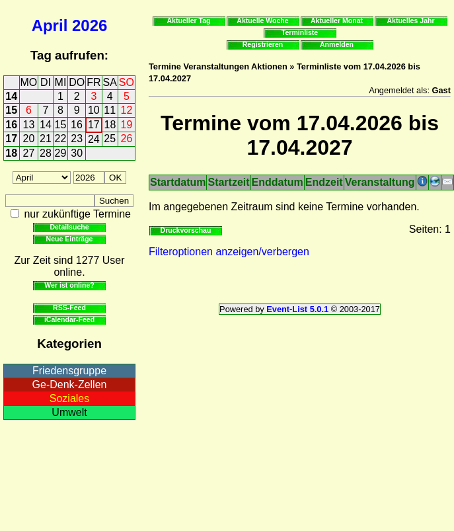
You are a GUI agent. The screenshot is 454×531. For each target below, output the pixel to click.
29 (61, 153)
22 (61, 138)
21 (46, 138)
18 (110, 124)
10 (94, 110)
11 (110, 110)
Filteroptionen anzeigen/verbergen (229, 251)
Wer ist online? (69, 285)
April (50, 25)
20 (29, 138)
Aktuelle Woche (262, 20)
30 (77, 153)
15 (11, 110)
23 (77, 138)
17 (94, 124)
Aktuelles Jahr (410, 20)
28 (46, 153)
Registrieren (263, 44)
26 (127, 138)
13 (29, 124)
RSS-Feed (69, 307)
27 (29, 153)
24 (94, 139)
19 (127, 124)
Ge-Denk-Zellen (69, 384)
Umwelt (69, 412)
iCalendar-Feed (69, 319)
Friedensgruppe (69, 370)
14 (11, 96)
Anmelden (337, 44)
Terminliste (300, 32)
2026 (89, 25)
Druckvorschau (186, 230)
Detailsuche (69, 227)
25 (110, 138)
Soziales (69, 398)
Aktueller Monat (337, 20)
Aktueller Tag (188, 20)
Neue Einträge (69, 239)
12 (127, 110)
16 (11, 124)
